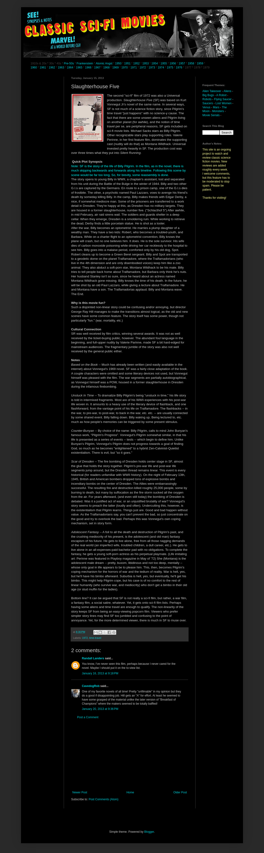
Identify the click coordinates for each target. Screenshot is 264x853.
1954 (154, 63)
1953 (145, 63)
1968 (106, 67)
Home (130, 792)
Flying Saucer (223, 99)
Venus (206, 107)
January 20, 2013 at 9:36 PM (100, 709)
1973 (152, 67)
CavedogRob (91, 686)
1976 (179, 67)
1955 (163, 63)
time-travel (95, 637)
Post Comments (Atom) (103, 799)
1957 (182, 63)
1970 (124, 67)
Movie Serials (211, 115)
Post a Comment (87, 717)
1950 (118, 63)
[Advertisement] (129, 755)
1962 (52, 67)
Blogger (149, 831)
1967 (97, 67)
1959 (200, 63)
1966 (88, 67)
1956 (173, 63)
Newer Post (79, 792)
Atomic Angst (104, 63)
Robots (206, 99)
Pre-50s (69, 63)
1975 (170, 67)
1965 (79, 67)
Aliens (228, 91)
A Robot (221, 95)
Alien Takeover (211, 91)
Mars (216, 107)
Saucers (207, 103)
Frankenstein (85, 63)
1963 (61, 67)
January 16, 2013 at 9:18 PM (100, 673)
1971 (134, 67)
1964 (70, 67)
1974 (161, 67)
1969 (115, 67)
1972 (143, 67)
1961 (43, 67)
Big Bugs (208, 95)
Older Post (180, 792)
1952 (136, 63)
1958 (191, 63)
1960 (34, 67)
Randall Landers (93, 658)
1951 (127, 63)
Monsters (218, 111)
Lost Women (224, 103)
